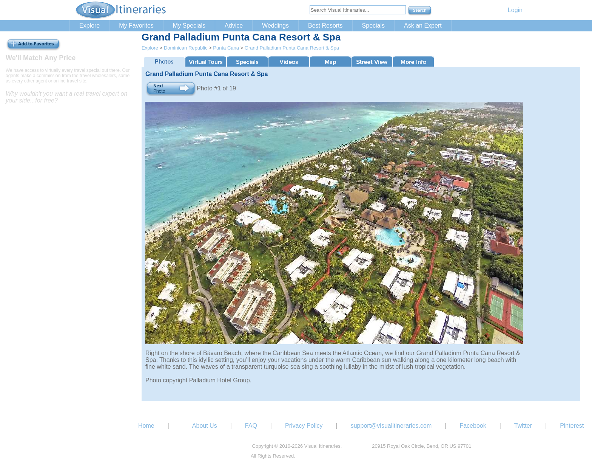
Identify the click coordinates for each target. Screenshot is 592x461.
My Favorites (136, 25)
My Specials (189, 25)
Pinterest (572, 425)
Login (515, 10)
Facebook (472, 425)
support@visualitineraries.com (391, 425)
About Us (204, 425)
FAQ (251, 425)
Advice (234, 25)
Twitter (523, 425)
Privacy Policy (304, 425)
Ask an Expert (423, 25)
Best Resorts (325, 25)
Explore (89, 25)
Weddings (275, 25)
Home (146, 425)
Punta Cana (226, 48)
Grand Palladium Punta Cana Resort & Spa (292, 48)
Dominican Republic (186, 48)
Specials (373, 25)
